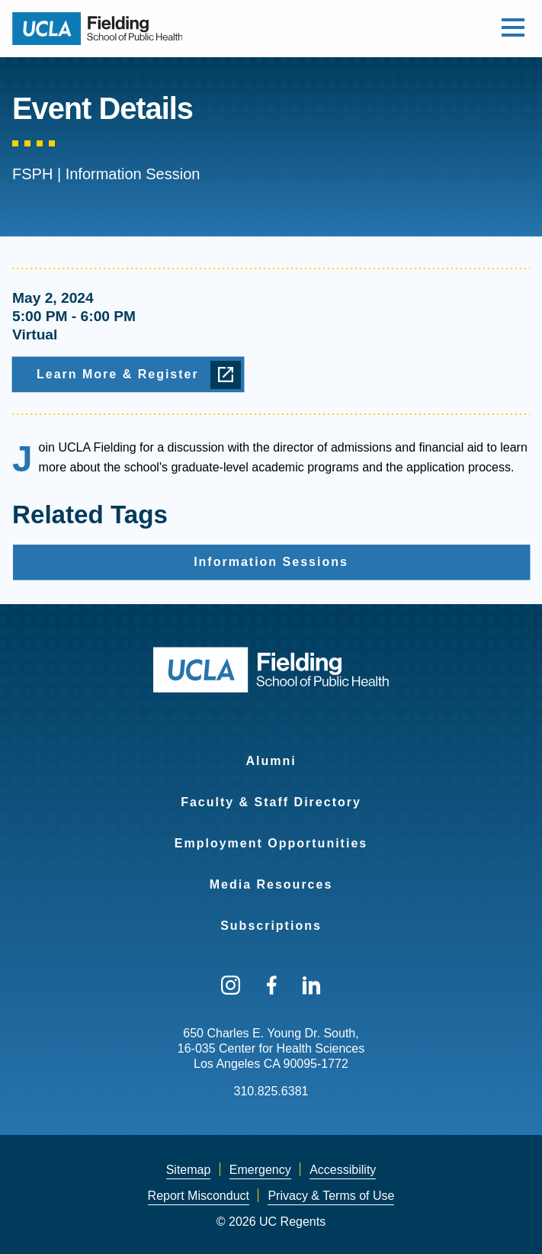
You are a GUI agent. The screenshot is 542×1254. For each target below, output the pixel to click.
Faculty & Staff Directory (271, 802)
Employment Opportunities (271, 843)
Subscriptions (271, 925)
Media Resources (271, 884)
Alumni (270, 760)
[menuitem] (271, 751)
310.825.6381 (271, 1091)
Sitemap (188, 1169)
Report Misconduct (198, 1195)
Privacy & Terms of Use (331, 1195)
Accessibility (342, 1169)
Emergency (260, 1169)
